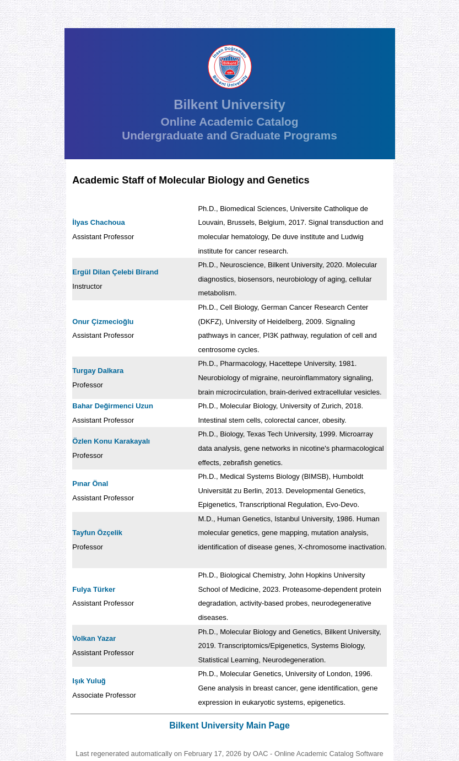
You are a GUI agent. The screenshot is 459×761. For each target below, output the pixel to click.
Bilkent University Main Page (229, 725)
